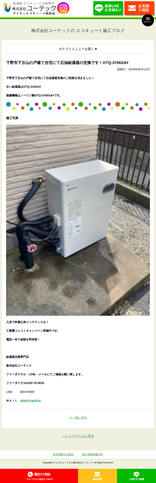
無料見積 (97, 476)
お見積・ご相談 (139, 9)
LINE (136, 476)
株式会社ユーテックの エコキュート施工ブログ (78, 30)
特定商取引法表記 (63, 454)
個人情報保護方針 (92, 454)
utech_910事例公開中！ (63, 8)
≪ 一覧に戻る (78, 417)
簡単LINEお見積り (108, 9)
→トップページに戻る (78, 436)
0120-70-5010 (39, 476)
